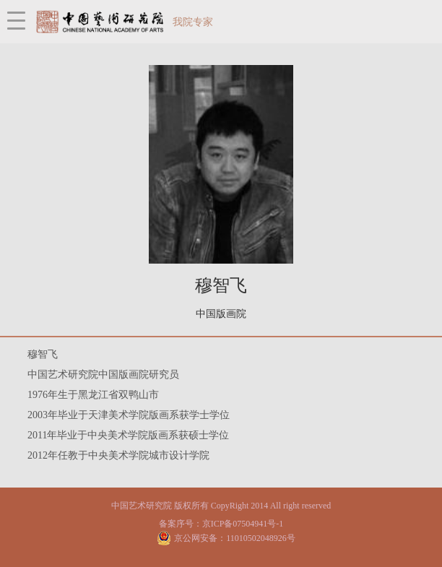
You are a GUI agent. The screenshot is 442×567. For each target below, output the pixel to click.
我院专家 (193, 22)
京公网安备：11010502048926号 (234, 538)
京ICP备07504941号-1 (243, 524)
